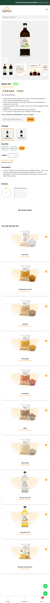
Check (30, 119)
